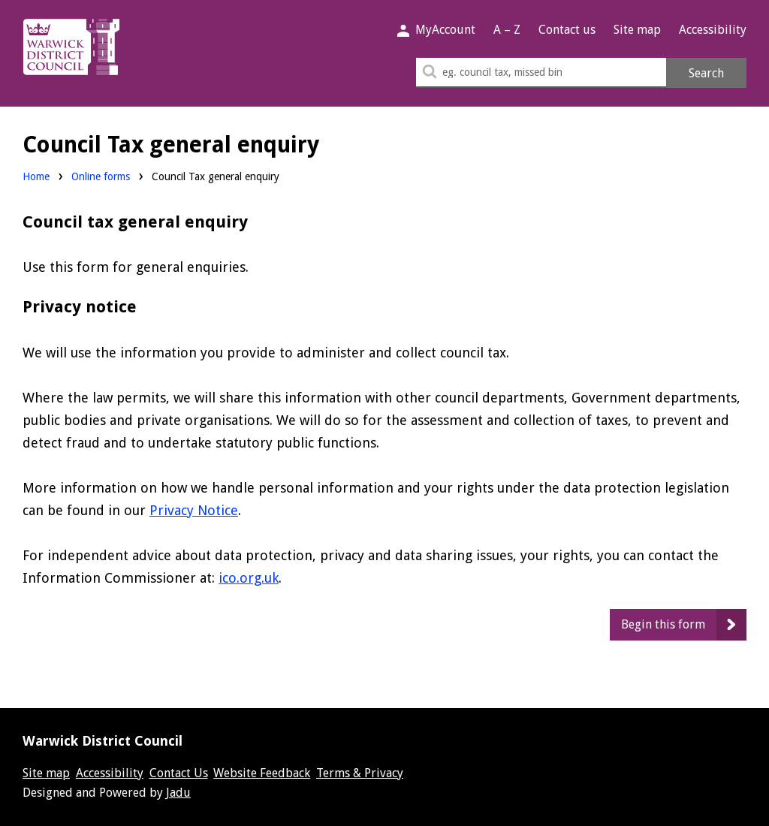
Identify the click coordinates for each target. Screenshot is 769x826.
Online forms (100, 176)
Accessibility (712, 30)
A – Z (506, 30)
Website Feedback (261, 773)
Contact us (567, 30)
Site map (637, 30)
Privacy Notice (193, 510)
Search (706, 73)
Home (36, 176)
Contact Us (178, 773)
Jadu (178, 792)
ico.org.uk (249, 578)
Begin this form (663, 624)
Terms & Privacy (359, 773)
